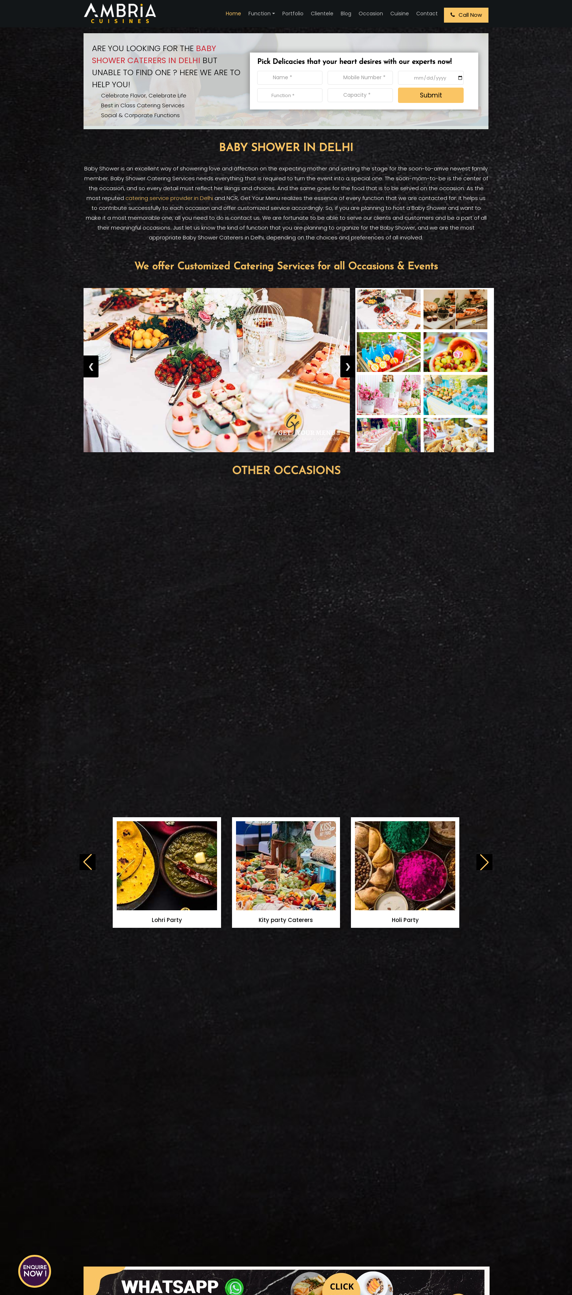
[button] (484, 862)
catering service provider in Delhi (169, 198)
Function (259, 13)
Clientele (322, 13)
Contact (427, 13)
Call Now (466, 15)
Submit (431, 95)
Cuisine (399, 13)
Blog (346, 13)
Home (233, 13)
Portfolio (293, 13)
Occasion (371, 13)
